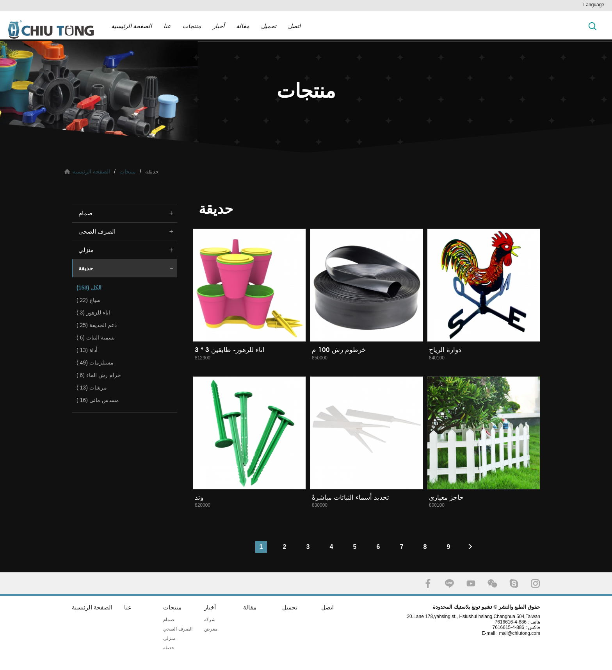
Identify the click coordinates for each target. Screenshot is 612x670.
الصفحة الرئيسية (131, 26)
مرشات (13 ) (91, 387)
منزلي (86, 250)
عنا (167, 26)
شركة (209, 619)
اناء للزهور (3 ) (93, 312)
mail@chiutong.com (522, 633)
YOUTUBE (471, 583)
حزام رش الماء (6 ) (98, 375)
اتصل (294, 26)
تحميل (268, 26)
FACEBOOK (428, 583)
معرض (210, 629)
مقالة (242, 26)
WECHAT (492, 583)
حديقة (85, 268)
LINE (449, 583)
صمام (85, 213)
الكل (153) (88, 287)
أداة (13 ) (87, 350)
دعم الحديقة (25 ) (96, 325)
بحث (592, 26)
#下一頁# (472, 547)
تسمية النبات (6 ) (95, 337)
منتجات (192, 26)
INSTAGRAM (535, 583)
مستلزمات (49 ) (95, 362)
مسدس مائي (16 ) (97, 400)
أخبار (218, 26)
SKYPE (514, 583)
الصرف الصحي (97, 231)
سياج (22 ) (88, 300)
